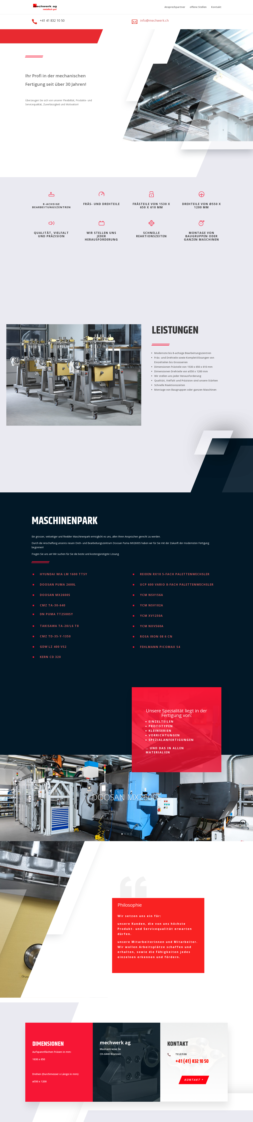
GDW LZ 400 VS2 (53, 647)
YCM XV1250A (151, 616)
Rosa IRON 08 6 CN (156, 636)
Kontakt (216, 7)
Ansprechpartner (174, 7)
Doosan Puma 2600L (58, 584)
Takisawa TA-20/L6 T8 (59, 626)
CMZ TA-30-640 (52, 605)
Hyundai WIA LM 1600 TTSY (63, 574)
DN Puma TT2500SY (56, 614)
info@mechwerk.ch (154, 20)
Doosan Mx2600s (55, 595)
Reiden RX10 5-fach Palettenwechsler (175, 574)
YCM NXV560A (152, 626)
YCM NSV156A (151, 595)
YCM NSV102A (151, 605)
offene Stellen (198, 7)
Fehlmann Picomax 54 (160, 647)
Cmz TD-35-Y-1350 (55, 636)
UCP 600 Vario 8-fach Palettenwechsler (177, 584)
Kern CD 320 (50, 657)
